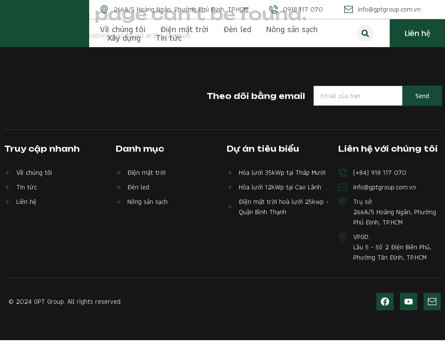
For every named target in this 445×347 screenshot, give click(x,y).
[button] (365, 33)
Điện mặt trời (184, 29)
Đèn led (237, 29)
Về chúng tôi (122, 29)
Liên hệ (417, 33)
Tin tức (169, 37)
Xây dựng (124, 37)
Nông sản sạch (292, 29)
